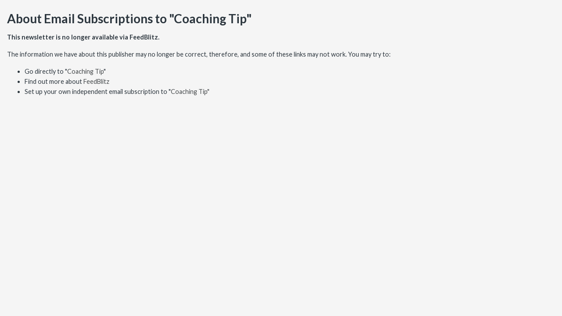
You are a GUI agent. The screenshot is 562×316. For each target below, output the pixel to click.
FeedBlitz (96, 81)
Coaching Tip (85, 71)
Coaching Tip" (190, 91)
